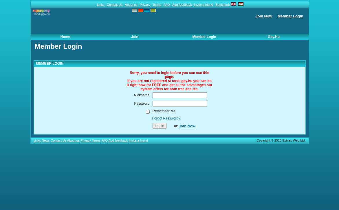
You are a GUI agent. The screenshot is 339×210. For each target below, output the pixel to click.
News (46, 140)
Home (65, 37)
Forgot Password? (166, 118)
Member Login (290, 16)
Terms (157, 4)
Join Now (263, 16)
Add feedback (182, 4)
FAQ (167, 4)
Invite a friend (203, 4)
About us (131, 4)
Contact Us (114, 4)
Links (101, 4)
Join (134, 37)
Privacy (145, 4)
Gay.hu (274, 37)
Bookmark (222, 4)
